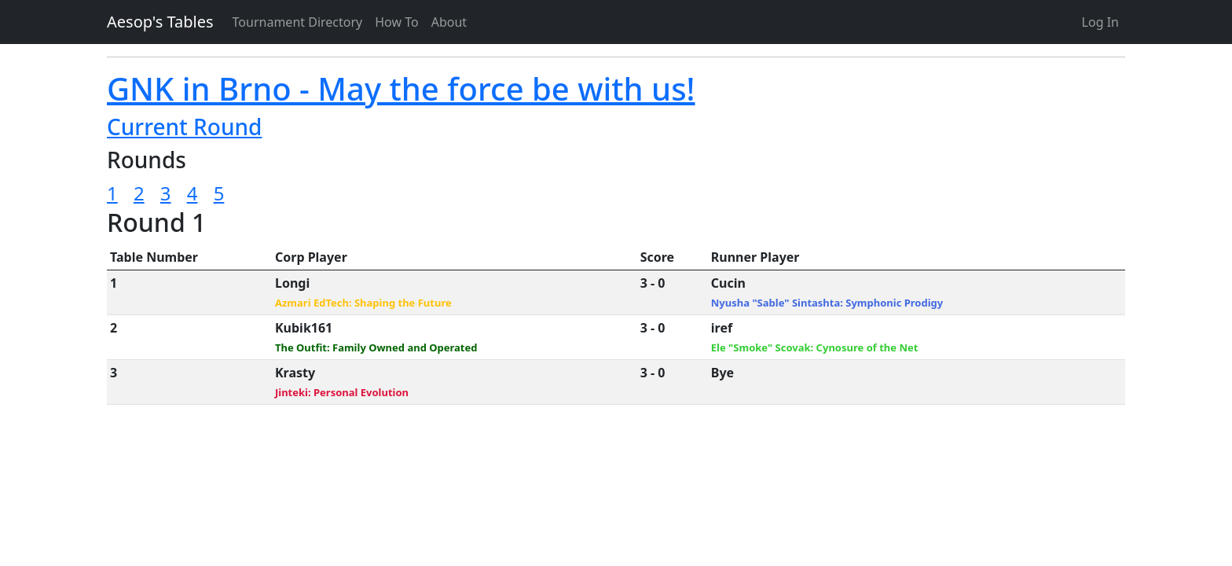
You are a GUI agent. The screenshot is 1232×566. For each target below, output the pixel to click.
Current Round (184, 127)
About (449, 22)
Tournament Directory (298, 22)
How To (396, 22)
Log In (1100, 22)
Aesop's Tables (160, 21)
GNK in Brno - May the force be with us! (401, 88)
